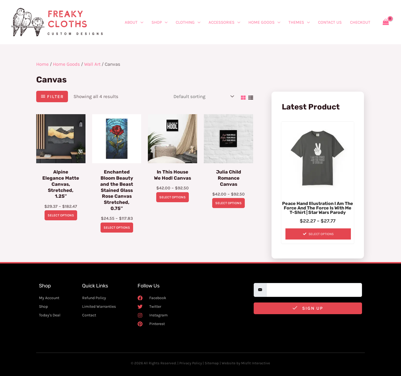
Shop (156, 22)
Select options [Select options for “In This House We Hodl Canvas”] (172, 197)
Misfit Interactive (255, 363)
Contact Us (330, 22)
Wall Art (92, 64)
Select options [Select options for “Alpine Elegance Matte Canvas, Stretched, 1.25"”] (61, 216)
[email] (314, 290)
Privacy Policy (190, 363)
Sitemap (212, 363)
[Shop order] (202, 96)
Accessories (221, 22)
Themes (296, 22)
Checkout (360, 22)
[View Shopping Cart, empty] (385, 22)
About (131, 22)
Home (42, 64)
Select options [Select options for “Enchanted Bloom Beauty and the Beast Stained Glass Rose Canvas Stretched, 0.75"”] (117, 228)
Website (229, 363)
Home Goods (261, 22)
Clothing (185, 22)
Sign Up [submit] (308, 308)
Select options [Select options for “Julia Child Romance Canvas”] (228, 203)
